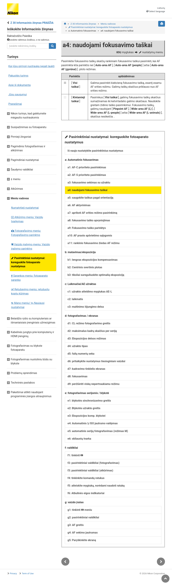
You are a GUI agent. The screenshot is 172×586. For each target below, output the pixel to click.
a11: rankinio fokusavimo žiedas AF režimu (94, 243)
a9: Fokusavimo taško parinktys (87, 228)
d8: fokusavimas (78, 376)
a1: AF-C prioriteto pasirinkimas (87, 167)
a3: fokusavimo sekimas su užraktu (89, 182)
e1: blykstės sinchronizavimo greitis (89, 400)
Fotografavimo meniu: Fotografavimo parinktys (26, 233)
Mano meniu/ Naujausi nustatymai (28, 305)
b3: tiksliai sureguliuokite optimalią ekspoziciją (96, 275)
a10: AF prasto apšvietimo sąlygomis (90, 235)
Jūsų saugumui (17, 94)
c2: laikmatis (75, 299)
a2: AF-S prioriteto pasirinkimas (87, 175)
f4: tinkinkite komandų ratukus (86, 478)
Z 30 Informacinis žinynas (83, 24)
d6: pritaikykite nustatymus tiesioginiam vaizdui (96, 361)
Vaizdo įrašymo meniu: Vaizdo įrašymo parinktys (30, 246)
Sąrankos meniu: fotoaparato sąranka (29, 278)
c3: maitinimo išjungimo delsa (86, 306)
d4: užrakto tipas (78, 346)
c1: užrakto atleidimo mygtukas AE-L (90, 291)
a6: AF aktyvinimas (79, 205)
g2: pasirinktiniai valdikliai (83, 517)
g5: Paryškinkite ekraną (82, 540)
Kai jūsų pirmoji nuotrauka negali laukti (31, 66)
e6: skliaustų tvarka (79, 438)
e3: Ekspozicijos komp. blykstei (86, 415)
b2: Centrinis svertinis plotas (85, 267)
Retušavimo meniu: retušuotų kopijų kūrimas (30, 291)
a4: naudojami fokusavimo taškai (87, 190)
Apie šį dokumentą (19, 85)
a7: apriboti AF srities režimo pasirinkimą (92, 212)
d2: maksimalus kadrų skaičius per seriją (92, 331)
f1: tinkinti (75, 455)
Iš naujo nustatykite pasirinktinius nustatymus (95, 150)
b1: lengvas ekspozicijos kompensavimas (93, 259)
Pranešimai (15, 104)
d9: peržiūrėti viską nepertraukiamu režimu (93, 384)
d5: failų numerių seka (81, 353)
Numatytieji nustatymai (25, 207)
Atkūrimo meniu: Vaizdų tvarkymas (27, 219)
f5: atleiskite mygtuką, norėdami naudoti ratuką (96, 485)
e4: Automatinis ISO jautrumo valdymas (93, 423)
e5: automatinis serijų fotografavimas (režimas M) (98, 431)
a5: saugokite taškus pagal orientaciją (90, 197)
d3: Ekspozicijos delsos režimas (87, 338)
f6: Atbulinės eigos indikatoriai (86, 493)
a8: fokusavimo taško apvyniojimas (89, 220)
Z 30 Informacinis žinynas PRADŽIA (32, 22)
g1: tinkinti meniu (80, 509)
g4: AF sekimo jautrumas (83, 532)
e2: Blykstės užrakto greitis (84, 408)
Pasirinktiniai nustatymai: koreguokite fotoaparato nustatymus (28, 262)
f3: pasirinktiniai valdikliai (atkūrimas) (90, 470)
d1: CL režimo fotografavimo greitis (89, 323)
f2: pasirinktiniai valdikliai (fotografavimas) (93, 462)
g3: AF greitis (76, 525)
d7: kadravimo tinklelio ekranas (86, 368)
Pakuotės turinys (18, 75)
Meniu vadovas (108, 24)
